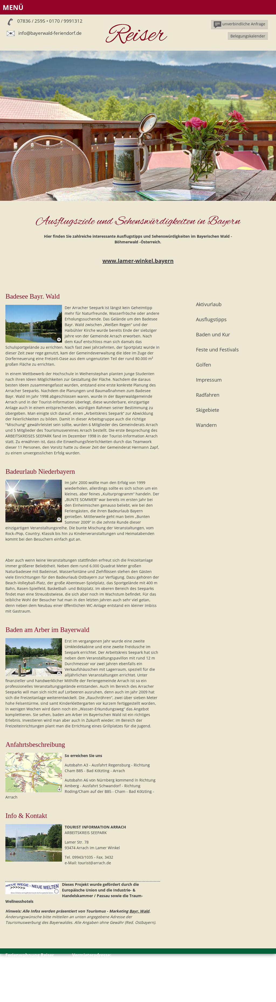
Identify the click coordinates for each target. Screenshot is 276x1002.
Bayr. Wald (139, 911)
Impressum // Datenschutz (29, 987)
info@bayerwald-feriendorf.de (50, 33)
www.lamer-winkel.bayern (138, 260)
